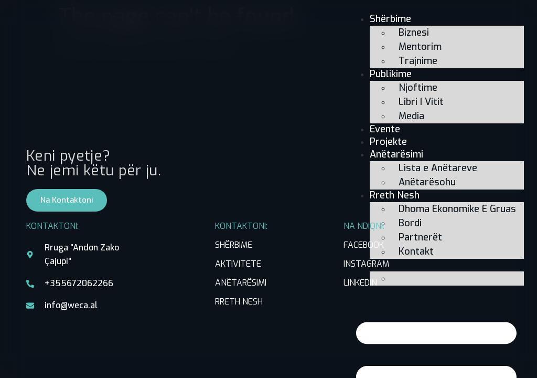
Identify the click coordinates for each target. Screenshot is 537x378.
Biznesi (414, 32)
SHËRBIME (233, 244)
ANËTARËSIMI (240, 282)
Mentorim (420, 46)
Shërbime (390, 19)
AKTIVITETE (238, 263)
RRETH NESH (239, 301)
